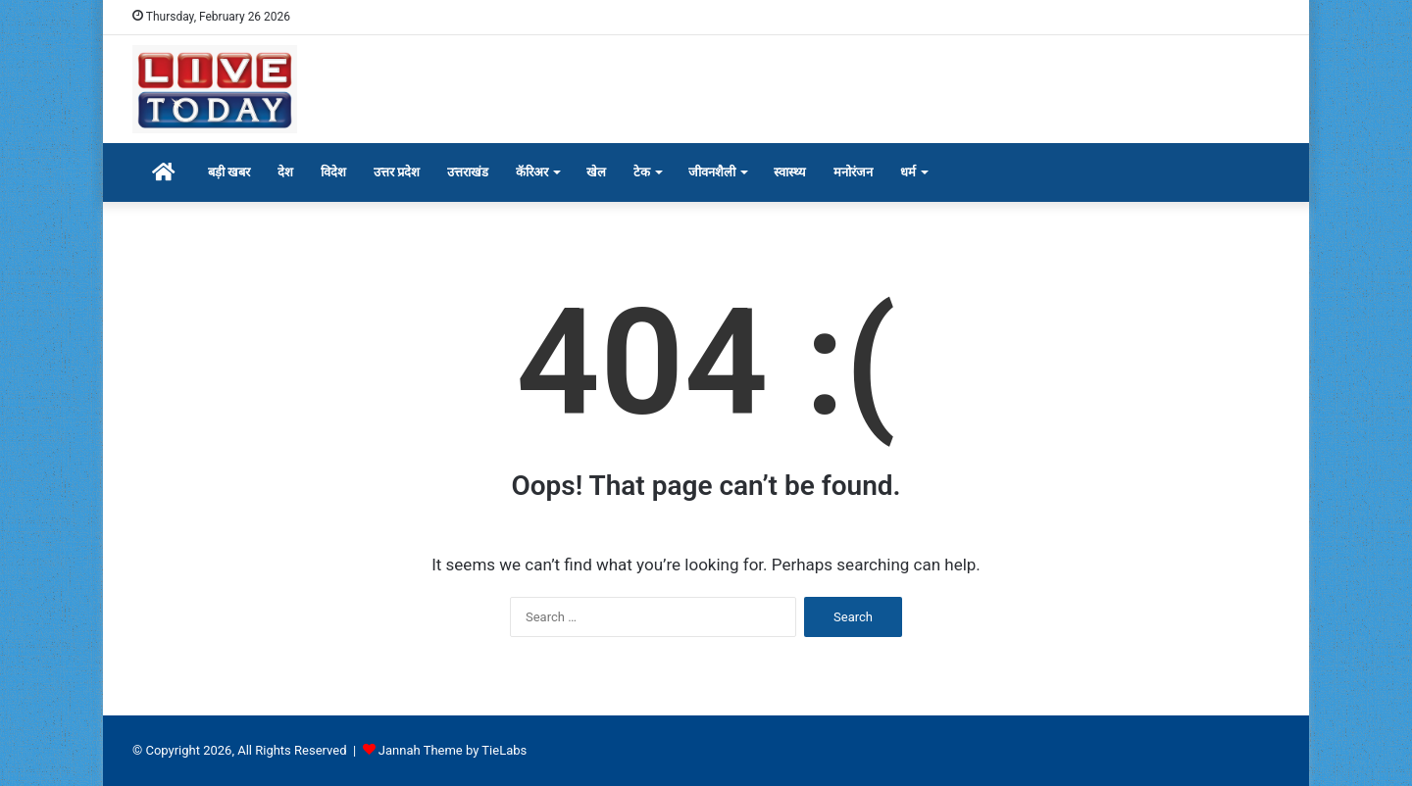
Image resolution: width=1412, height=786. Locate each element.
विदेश (333, 172)
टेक (641, 172)
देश (285, 172)
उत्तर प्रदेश (397, 172)
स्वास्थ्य (790, 172)
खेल (596, 172)
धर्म (908, 172)
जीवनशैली (711, 172)
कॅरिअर (532, 172)
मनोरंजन (853, 172)
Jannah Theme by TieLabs (452, 750)
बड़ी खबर (229, 172)
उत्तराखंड (467, 172)
